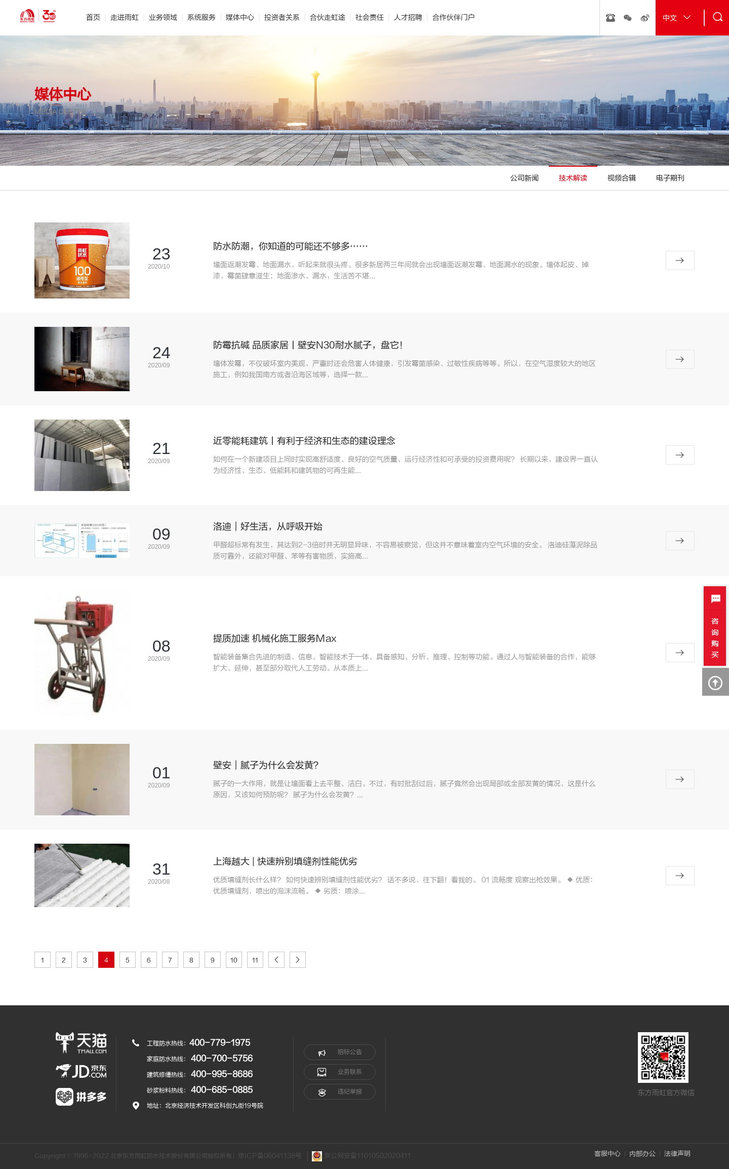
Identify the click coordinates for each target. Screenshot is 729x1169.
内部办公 (642, 1153)
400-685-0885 (222, 1090)
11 (255, 960)
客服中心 (607, 1153)
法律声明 (677, 1153)
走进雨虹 (124, 17)
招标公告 (340, 1052)
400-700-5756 (222, 1058)
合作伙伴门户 (453, 17)
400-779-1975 (219, 1042)
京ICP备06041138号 (270, 1155)
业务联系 (339, 1072)
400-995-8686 (222, 1074)
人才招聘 (408, 17)
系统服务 (201, 17)
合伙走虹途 (327, 17)
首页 (93, 17)
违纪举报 (340, 1092)
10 (233, 960)
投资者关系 (282, 17)
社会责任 (369, 17)
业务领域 (163, 17)
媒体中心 (240, 17)
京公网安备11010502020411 (361, 1156)
